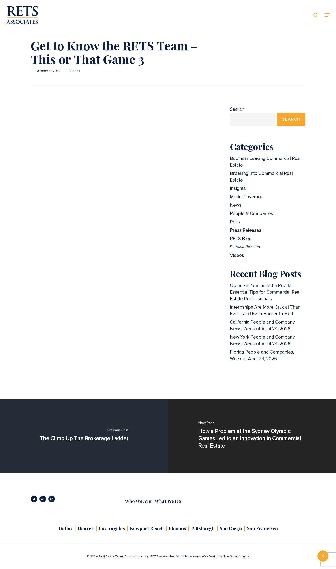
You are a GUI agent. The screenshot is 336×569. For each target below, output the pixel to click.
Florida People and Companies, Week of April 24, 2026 (262, 355)
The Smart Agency (236, 556)
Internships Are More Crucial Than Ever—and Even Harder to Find (265, 310)
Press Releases (245, 230)
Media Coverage (246, 197)
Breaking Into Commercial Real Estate (261, 176)
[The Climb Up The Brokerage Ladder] (84, 436)
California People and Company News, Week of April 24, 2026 (262, 325)
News (235, 205)
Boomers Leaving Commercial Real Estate (265, 161)
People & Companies (251, 213)
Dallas (65, 528)
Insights (238, 188)
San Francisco (262, 528)
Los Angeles (112, 528)
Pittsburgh (203, 528)
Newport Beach (147, 528)
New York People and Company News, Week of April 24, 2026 (262, 340)
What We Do (168, 501)
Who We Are (138, 501)
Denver (86, 528)
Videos (74, 71)
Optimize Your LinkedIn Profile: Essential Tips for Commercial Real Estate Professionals (265, 292)
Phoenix (177, 528)
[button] (327, 15)
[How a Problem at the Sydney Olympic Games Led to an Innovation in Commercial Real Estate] (252, 436)
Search (237, 109)
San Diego (231, 528)
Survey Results (245, 247)
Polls (235, 222)
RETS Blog (241, 238)
